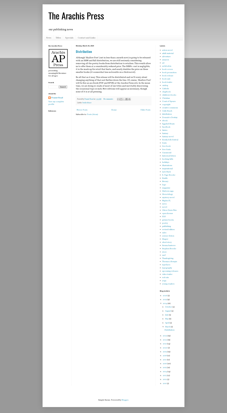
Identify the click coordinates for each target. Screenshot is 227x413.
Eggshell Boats (168, 124)
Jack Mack (166, 172)
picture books (168, 220)
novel (164, 207)
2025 (165, 299)
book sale (166, 79)
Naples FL (166, 200)
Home (114, 110)
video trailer (167, 274)
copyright (166, 104)
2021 (165, 344)
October (168, 307)
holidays (165, 162)
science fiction (168, 236)
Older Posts (145, 110)
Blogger (125, 400)
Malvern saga (167, 191)
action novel (167, 50)
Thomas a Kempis (169, 261)
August (168, 311)
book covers (167, 69)
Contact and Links (86, 38)
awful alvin (166, 66)
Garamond (166, 152)
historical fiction (169, 156)
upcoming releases (170, 271)
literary (165, 181)
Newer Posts (82, 110)
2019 (165, 352)
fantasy (165, 133)
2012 (165, 379)
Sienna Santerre (169, 245)
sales (164, 233)
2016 (165, 363)
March (168, 327)
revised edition (168, 229)
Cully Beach (167, 111)
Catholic (165, 88)
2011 (165, 383)
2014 (165, 371)
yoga (164, 280)
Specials (69, 38)
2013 (165, 375)
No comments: (108, 99)
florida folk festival (170, 140)
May (167, 319)
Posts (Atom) (92, 114)
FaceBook (166, 127)
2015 (165, 367)
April (167, 323)
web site (165, 277)
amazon (165, 60)
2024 (165, 303)
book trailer (167, 82)
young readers (168, 284)
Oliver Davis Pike (169, 210)
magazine (166, 188)
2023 (165, 336)
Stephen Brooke (169, 248)
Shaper (165, 239)
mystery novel (168, 197)
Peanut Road (57, 98)
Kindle (165, 178)
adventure (166, 56)
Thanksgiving (167, 258)
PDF (164, 216)
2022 (165, 340)
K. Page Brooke (168, 175)
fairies (164, 130)
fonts (164, 143)
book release (87, 103)
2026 (165, 295)
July (167, 315)
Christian (166, 98)
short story (167, 242)
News (48, 38)
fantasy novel (168, 136)
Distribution (84, 51)
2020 (165, 348)
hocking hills (167, 159)
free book (166, 146)
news (164, 204)
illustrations (167, 165)
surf (164, 255)
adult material (168, 53)
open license (167, 213)
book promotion (169, 72)
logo (164, 185)
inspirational (167, 168)
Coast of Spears (169, 101)
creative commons (170, 108)
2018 (165, 355)
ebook (165, 120)
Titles (58, 38)
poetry (165, 223)
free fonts (166, 149)
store (164, 252)
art (163, 63)
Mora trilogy (167, 194)
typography (167, 268)
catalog (165, 85)
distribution (167, 114)
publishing (166, 226)
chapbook (166, 92)
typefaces (166, 265)
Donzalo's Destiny (169, 117)
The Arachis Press (76, 15)
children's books (169, 95)
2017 (165, 359)
